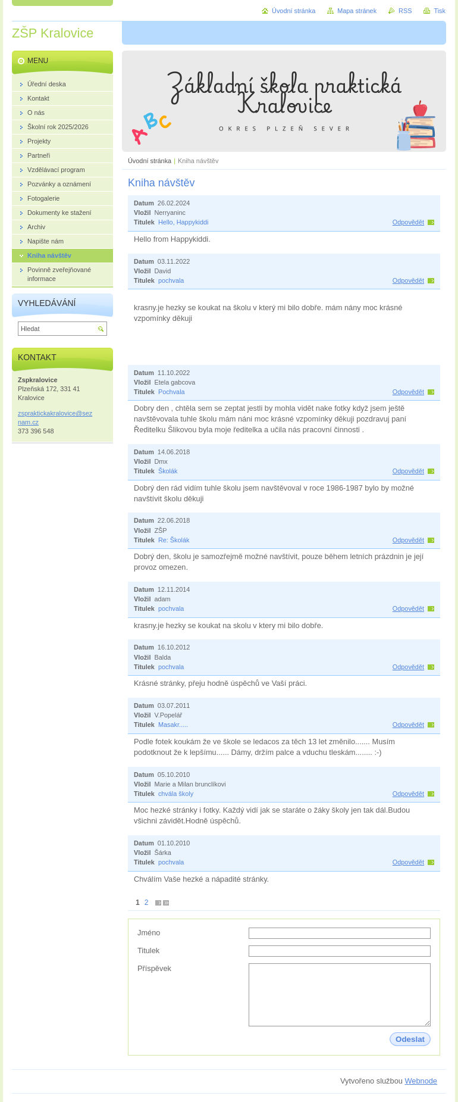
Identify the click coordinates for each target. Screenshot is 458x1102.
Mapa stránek (357, 10)
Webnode (420, 1080)
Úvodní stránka (149, 160)
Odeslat (410, 1039)
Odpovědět (408, 222)
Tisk (440, 10)
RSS (405, 10)
